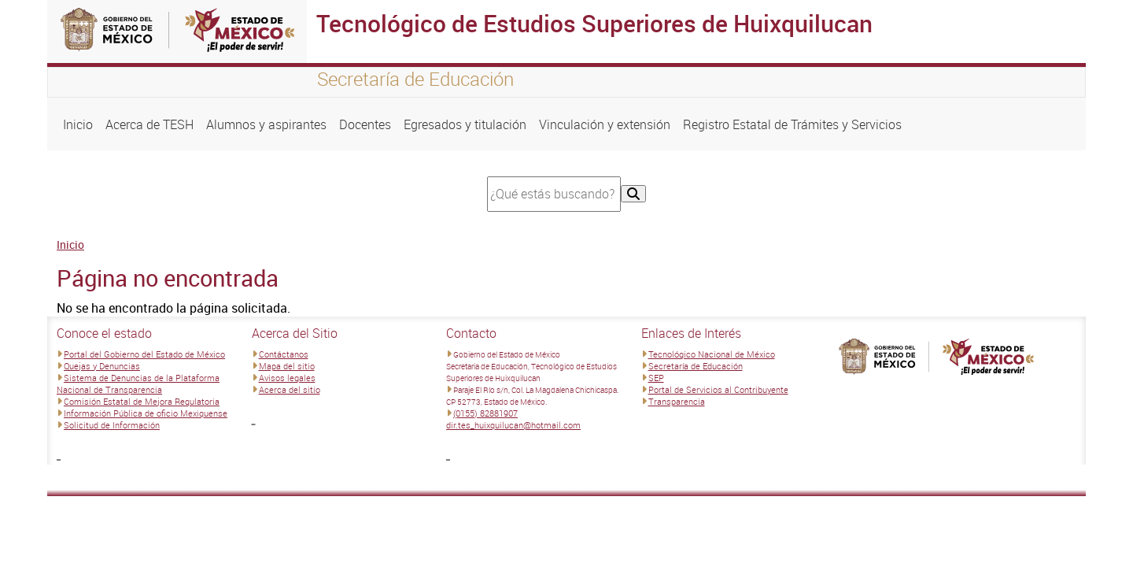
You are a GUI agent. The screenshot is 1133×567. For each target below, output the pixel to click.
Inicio (78, 124)
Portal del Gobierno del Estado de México (144, 354)
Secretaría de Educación (695, 366)
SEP (656, 378)
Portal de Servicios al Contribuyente (718, 389)
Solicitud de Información (112, 425)
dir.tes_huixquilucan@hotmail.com (513, 425)
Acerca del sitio (289, 389)
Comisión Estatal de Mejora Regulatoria (142, 401)
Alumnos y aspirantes (266, 124)
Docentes (365, 124)
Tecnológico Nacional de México (711, 354)
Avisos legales (287, 378)
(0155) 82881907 (485, 413)
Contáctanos (283, 354)
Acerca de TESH (149, 124)
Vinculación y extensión (604, 124)
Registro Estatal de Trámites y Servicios (792, 124)
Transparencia (676, 401)
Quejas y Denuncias (102, 366)
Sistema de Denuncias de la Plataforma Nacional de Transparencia (138, 383)
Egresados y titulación (465, 124)
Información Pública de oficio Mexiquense (145, 413)
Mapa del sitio (287, 366)
